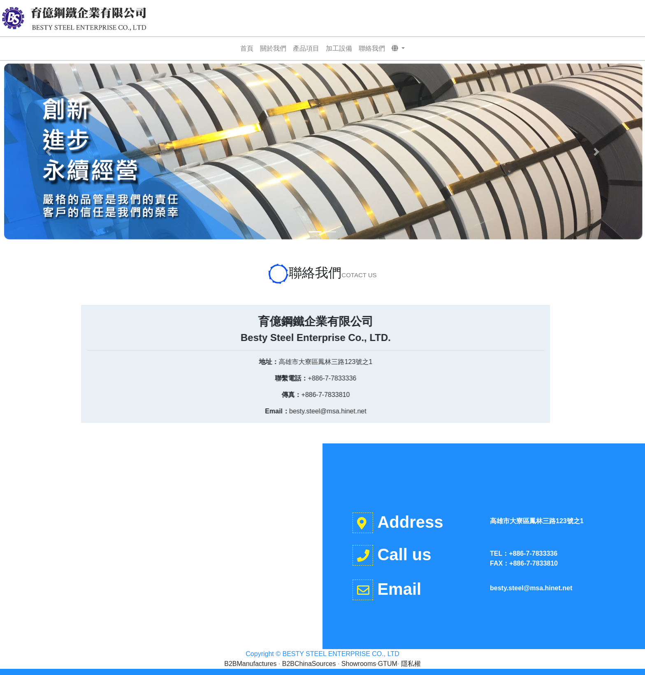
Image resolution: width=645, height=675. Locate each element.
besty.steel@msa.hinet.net (181, 411)
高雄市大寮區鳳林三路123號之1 (180, 361)
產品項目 (306, 48)
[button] (398, 48)
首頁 (246, 48)
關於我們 (273, 48)
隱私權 (411, 663)
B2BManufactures (250, 663)
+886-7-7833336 (186, 378)
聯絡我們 (372, 48)
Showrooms (358, 663)
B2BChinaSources (309, 663)
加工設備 (339, 48)
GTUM (387, 663)
